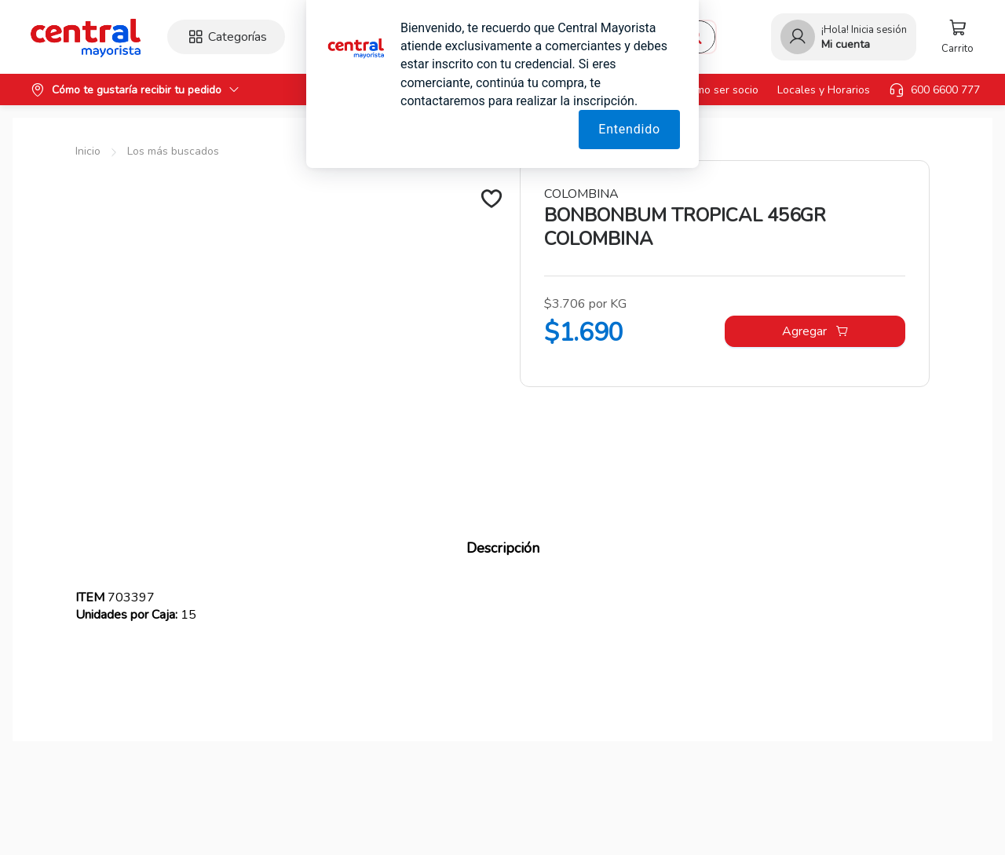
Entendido (629, 129)
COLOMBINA (581, 194)
